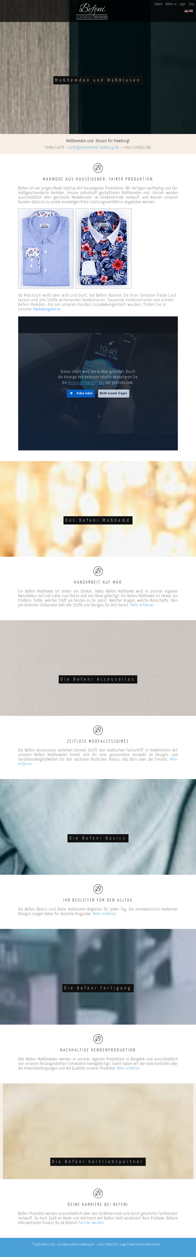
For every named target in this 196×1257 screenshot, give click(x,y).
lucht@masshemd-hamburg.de (93, 147)
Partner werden (91, 1223)
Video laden (85, 393)
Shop (191, 4)
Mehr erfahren (142, 605)
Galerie (159, 4)
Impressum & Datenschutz (144, 1244)
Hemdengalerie (46, 309)
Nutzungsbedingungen (86, 383)
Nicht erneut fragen (113, 393)
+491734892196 (136, 147)
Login (182, 4)
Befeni (171, 4)
